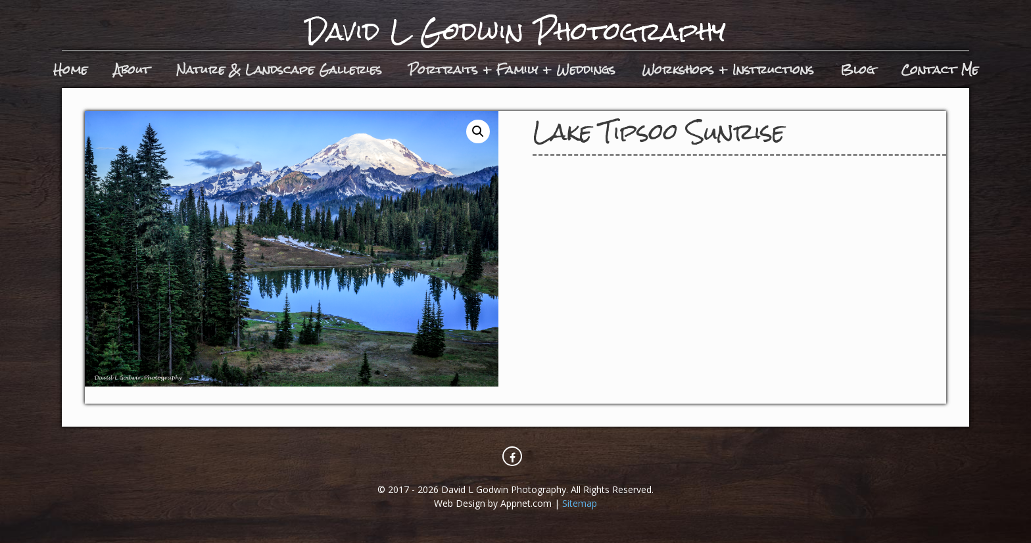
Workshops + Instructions (728, 69)
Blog (857, 69)
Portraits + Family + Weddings (511, 69)
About (132, 69)
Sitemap (579, 503)
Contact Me (939, 69)
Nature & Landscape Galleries (279, 69)
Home (70, 69)
